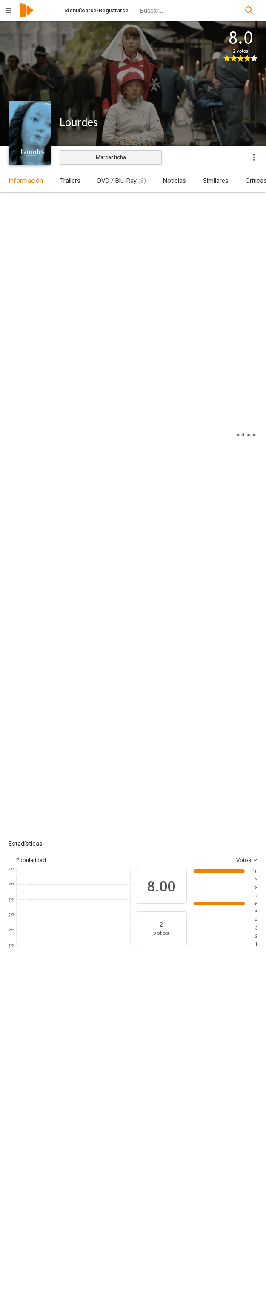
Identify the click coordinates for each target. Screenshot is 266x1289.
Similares (216, 181)
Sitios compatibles (166, 430)
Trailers (70, 181)
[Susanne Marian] (207, 1272)
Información (26, 181)
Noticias (174, 181)
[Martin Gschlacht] (78, 1201)
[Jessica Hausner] (78, 1146)
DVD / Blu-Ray (121, 181)
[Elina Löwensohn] (136, 1056)
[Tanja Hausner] (78, 1255)
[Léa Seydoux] (85, 1056)
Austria (17, 262)
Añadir (72, 662)
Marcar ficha (111, 157)
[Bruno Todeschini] (187, 1056)
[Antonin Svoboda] (207, 1248)
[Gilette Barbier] (238, 1056)
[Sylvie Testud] (34, 1056)
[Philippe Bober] (207, 1201)
